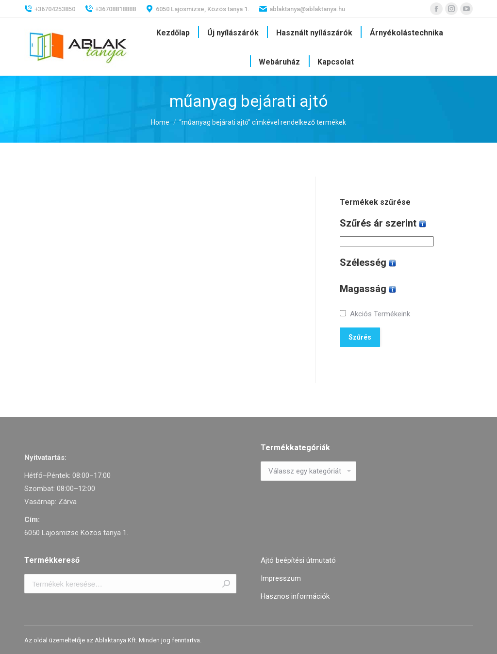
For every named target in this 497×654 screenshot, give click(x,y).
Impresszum (281, 578)
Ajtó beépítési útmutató (298, 560)
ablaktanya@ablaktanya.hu (302, 9)
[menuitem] (173, 33)
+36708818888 (110, 9)
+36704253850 (49, 9)
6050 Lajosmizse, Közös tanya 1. (197, 9)
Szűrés (359, 337)
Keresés (226, 583)
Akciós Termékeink (380, 314)
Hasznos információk (295, 596)
